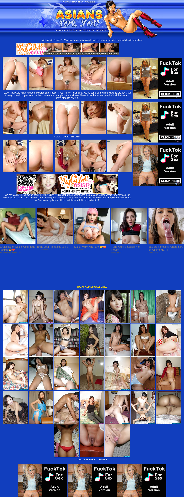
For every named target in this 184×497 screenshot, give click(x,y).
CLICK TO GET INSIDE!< (67, 136)
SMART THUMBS (97, 432)
